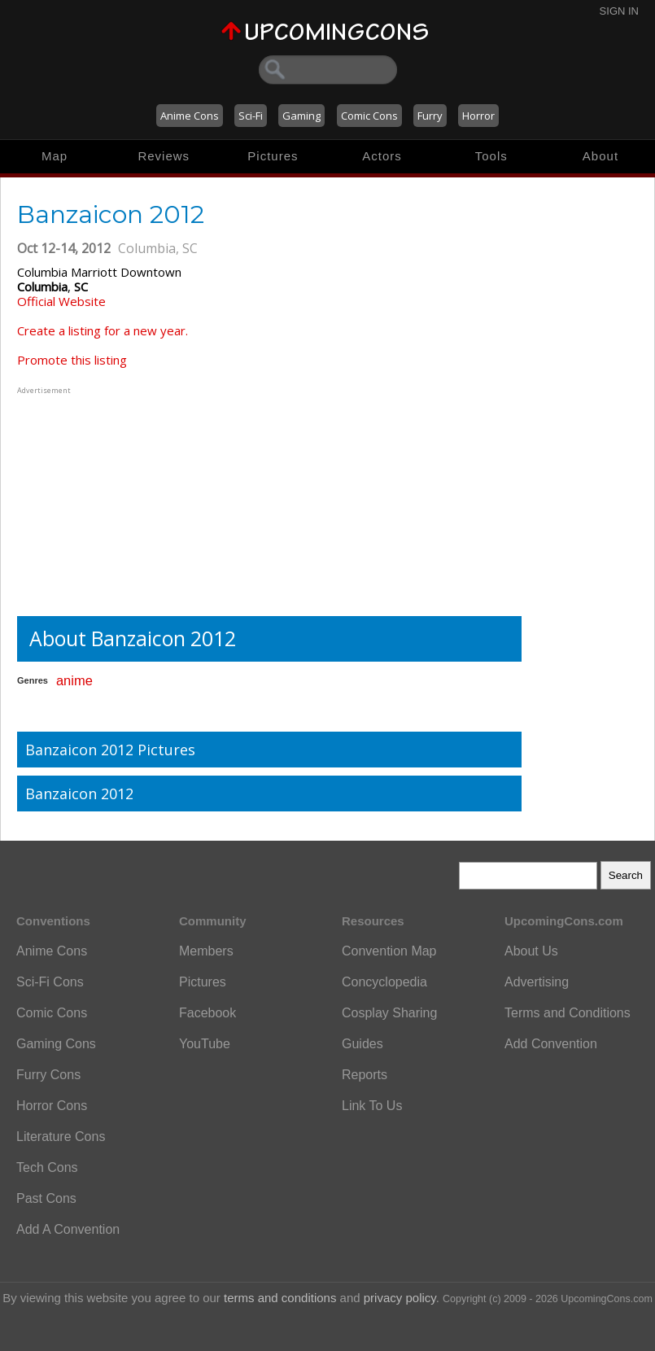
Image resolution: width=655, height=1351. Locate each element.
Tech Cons (47, 1167)
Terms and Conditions (567, 1013)
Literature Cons (60, 1136)
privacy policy (400, 1298)
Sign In (619, 11)
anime (74, 680)
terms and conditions (280, 1298)
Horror (478, 115)
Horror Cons (51, 1106)
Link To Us (372, 1106)
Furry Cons (48, 1075)
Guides (362, 1044)
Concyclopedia (384, 982)
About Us (531, 951)
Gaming (301, 115)
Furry (430, 115)
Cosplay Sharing (389, 1013)
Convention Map (389, 951)
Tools (491, 156)
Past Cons (46, 1198)
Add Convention (550, 1044)
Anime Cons (189, 115)
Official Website (61, 301)
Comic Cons (369, 115)
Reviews (164, 156)
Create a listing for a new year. (102, 330)
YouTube (204, 1044)
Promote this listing (72, 360)
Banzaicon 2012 (79, 793)
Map (54, 156)
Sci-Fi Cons (50, 982)
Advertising (536, 982)
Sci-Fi (250, 115)
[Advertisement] (119, 499)
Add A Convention (68, 1229)
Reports (364, 1075)
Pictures (272, 156)
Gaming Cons (56, 1044)
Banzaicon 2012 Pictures (110, 749)
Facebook (207, 1013)
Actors (382, 156)
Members (206, 951)
